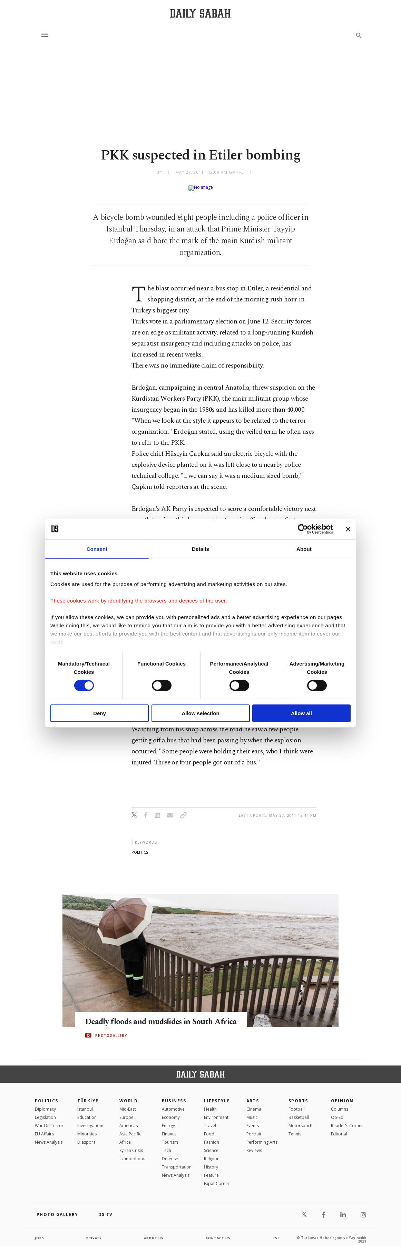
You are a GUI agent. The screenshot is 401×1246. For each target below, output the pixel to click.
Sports (298, 1095)
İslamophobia (133, 1153)
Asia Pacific (130, 1128)
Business (174, 1095)
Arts (252, 1095)
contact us (218, 1232)
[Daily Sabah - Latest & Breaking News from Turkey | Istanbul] (200, 13)
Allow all (301, 713)
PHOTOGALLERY (111, 1035)
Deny (99, 713)
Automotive (173, 1103)
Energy (168, 1120)
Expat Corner (216, 1178)
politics (139, 846)
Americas (128, 1120)
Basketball (298, 1112)
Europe (126, 1112)
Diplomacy (45, 1103)
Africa (125, 1137)
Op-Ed (337, 1112)
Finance (169, 1128)
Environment (216, 1112)
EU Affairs (44, 1128)
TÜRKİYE (88, 1095)
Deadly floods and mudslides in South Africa (155, 1016)
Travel (210, 1120)
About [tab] (304, 549)
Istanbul (85, 1103)
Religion (211, 1153)
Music (251, 1112)
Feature (211, 1170)
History (211, 1161)
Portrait (253, 1128)
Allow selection (200, 713)
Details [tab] (200, 549)
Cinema (253, 1103)
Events (252, 1120)
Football (296, 1103)
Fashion (211, 1137)
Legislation (45, 1112)
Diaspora (86, 1137)
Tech (166, 1145)
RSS (276, 1232)
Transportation (177, 1161)
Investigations (90, 1120)
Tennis (294, 1128)
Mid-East (127, 1103)
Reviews (254, 1145)
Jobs (40, 1232)
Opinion (342, 1095)
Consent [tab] (97, 549)
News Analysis (48, 1137)
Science (211, 1145)
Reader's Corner (347, 1120)
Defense (170, 1153)
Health (210, 1103)
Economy (171, 1112)
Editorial (339, 1128)
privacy (94, 1232)
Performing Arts (261, 1137)
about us (154, 1232)
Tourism (170, 1137)
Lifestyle (217, 1095)
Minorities (87, 1128)
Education (87, 1112)
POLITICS (46, 1095)
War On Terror (49, 1120)
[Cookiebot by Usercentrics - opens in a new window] (303, 529)
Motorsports (300, 1120)
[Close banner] (348, 528)
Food (209, 1128)
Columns (339, 1103)
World (128, 1095)
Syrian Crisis (131, 1145)
